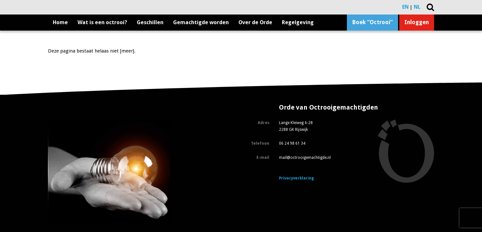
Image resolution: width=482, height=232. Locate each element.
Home (60, 22)
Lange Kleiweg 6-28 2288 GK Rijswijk (296, 126)
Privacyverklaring (296, 178)
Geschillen (150, 22)
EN (405, 7)
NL (417, 7)
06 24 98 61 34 (292, 143)
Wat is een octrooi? (102, 22)
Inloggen (416, 22)
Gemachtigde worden (201, 22)
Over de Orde (255, 22)
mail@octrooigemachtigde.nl (305, 157)
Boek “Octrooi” (372, 22)
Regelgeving (298, 22)
